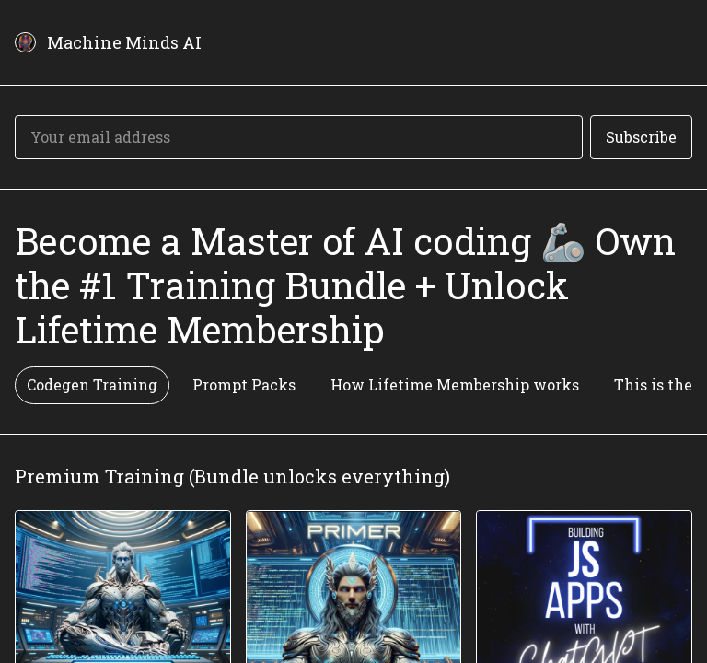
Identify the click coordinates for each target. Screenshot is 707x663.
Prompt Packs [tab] (244, 384)
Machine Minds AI (124, 42)
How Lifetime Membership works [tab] (454, 384)
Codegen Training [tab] (92, 384)
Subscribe (641, 136)
